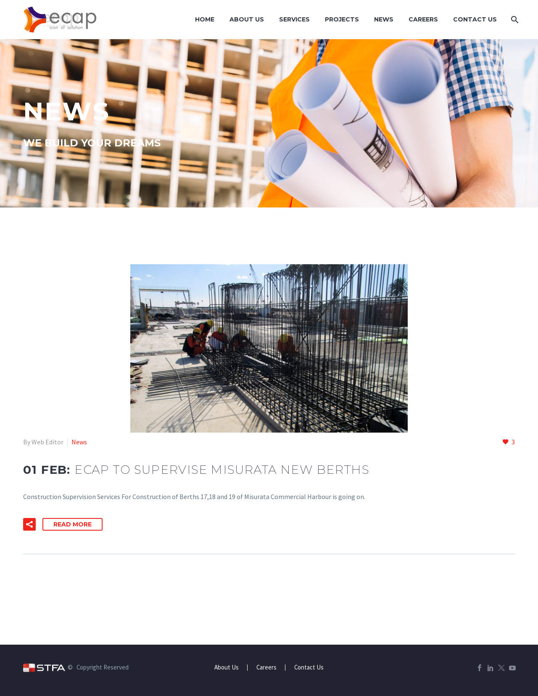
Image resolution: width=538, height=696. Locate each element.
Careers (423, 19)
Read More (72, 524)
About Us (246, 19)
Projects (342, 19)
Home (204, 19)
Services (294, 19)
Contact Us (475, 19)
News (383, 19)
